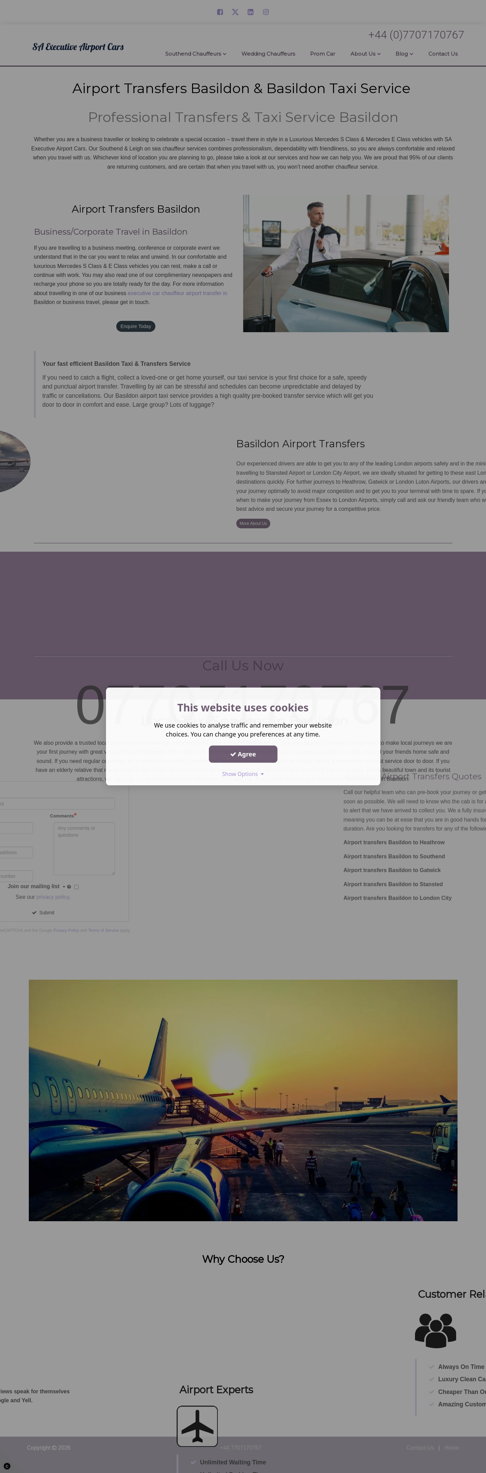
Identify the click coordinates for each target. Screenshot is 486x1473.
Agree (243, 754)
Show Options (243, 774)
